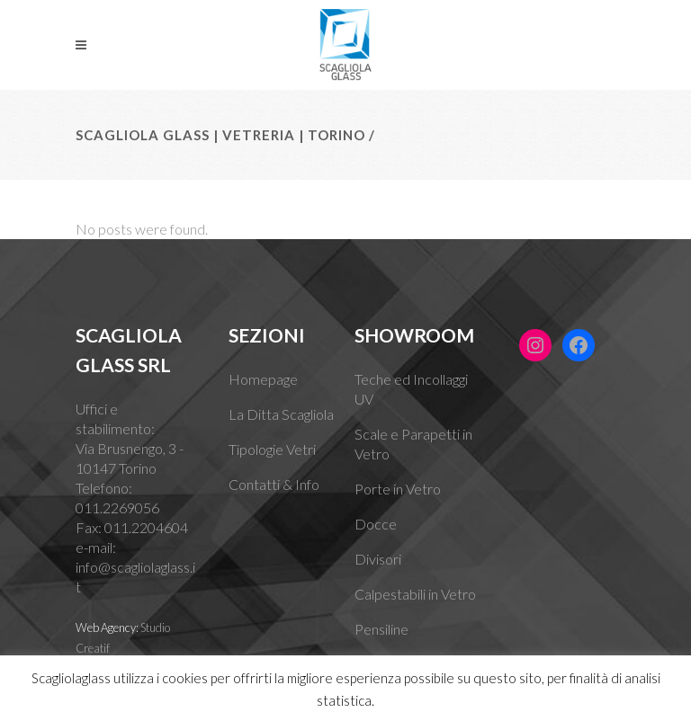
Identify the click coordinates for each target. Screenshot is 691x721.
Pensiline (381, 628)
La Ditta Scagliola (281, 414)
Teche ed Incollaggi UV (411, 388)
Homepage (263, 378)
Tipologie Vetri (272, 449)
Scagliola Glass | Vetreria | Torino (220, 135)
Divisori (377, 558)
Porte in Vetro (397, 488)
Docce (375, 523)
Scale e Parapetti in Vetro (413, 443)
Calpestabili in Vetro (415, 593)
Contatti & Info (274, 484)
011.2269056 (117, 507)
